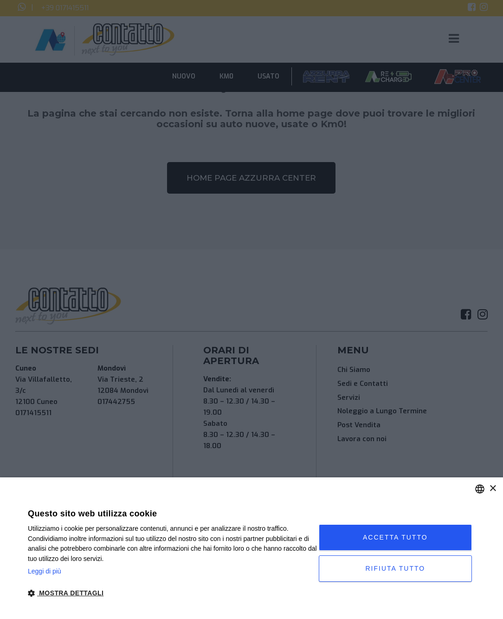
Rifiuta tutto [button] (395, 568)
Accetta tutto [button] (395, 537)
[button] (173, 593)
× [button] (492, 488)
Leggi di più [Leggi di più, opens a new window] (44, 571)
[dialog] (251, 548)
